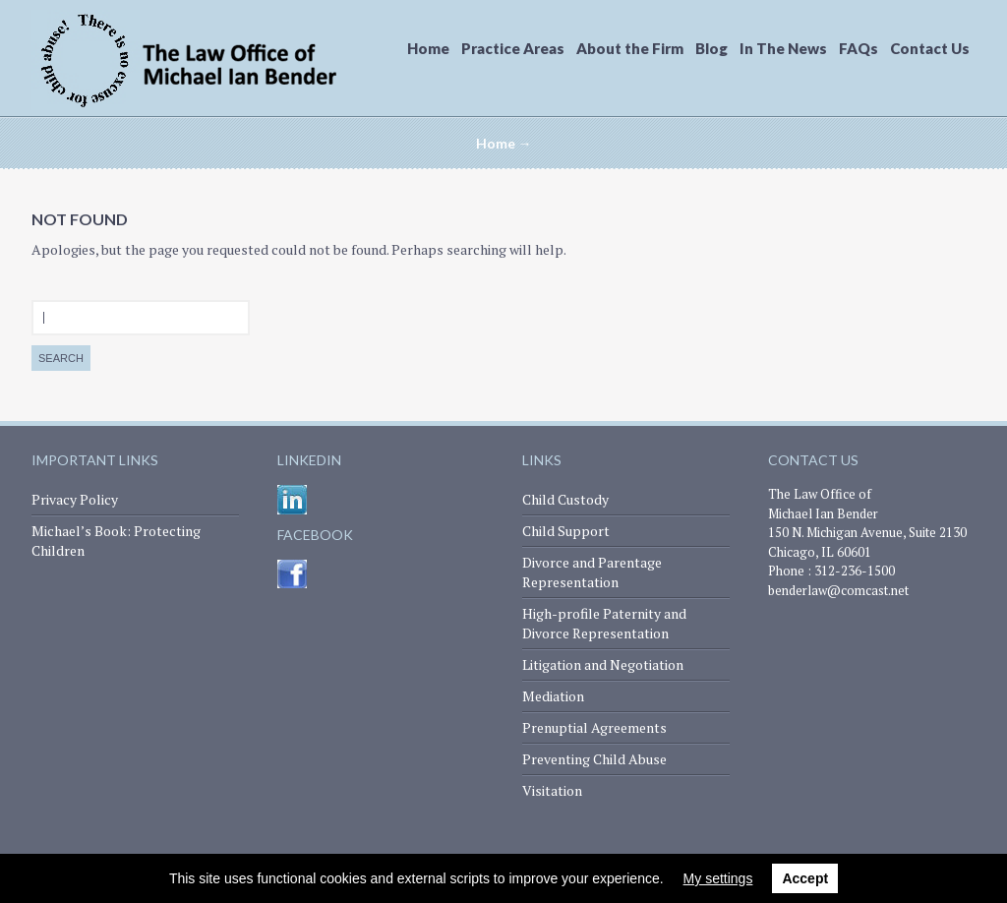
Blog (711, 48)
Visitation (552, 790)
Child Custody (565, 499)
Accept (805, 878)
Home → (504, 143)
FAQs (858, 48)
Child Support (566, 530)
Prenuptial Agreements (594, 727)
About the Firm (629, 48)
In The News (783, 48)
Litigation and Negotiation (602, 664)
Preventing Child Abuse (594, 759)
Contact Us (930, 48)
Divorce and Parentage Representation (592, 572)
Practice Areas (512, 48)
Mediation (553, 696)
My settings (718, 878)
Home (428, 48)
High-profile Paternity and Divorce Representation (604, 623)
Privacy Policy (74, 499)
